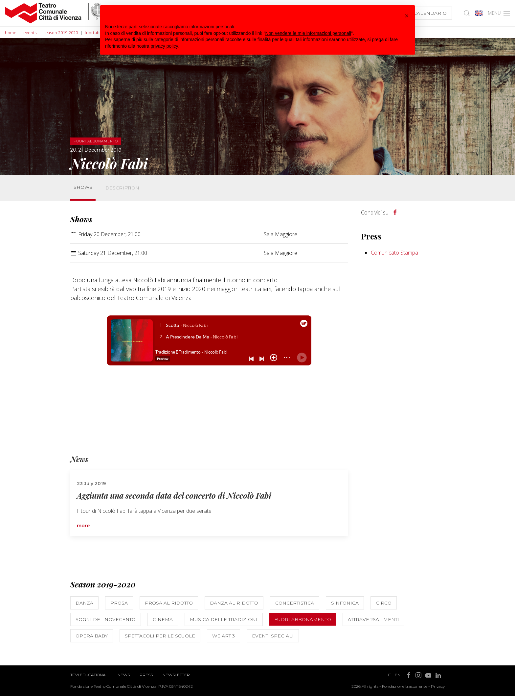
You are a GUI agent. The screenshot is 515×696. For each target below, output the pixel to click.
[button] (406, 16)
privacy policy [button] (164, 46)
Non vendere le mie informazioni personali (308, 33)
